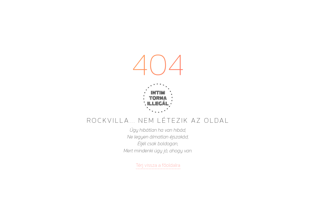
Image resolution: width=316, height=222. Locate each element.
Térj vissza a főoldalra (158, 165)
